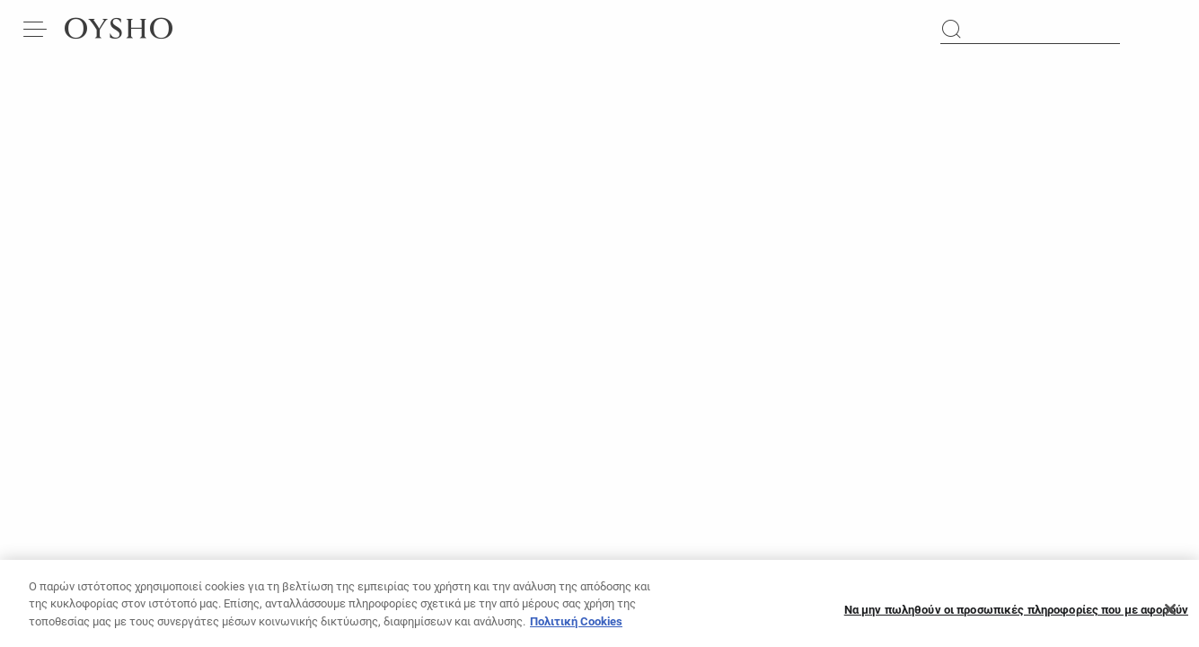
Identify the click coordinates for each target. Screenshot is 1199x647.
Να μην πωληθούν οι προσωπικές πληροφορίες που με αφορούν (1016, 617)
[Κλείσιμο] (1170, 616)
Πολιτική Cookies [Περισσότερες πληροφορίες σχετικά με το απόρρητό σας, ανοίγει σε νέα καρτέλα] (576, 628)
